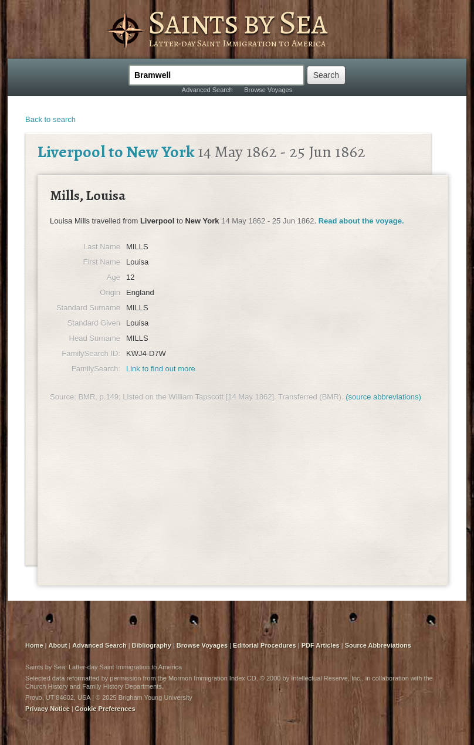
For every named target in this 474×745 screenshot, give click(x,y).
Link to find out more (160, 368)
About (58, 645)
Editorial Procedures (264, 645)
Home (34, 645)
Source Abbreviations (378, 645)
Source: (63, 396)
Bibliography (151, 645)
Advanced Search (207, 89)
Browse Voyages (268, 89)
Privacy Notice (47, 708)
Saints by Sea (237, 22)
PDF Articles (321, 645)
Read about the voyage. (361, 220)
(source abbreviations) (383, 396)
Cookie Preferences (105, 708)
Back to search (50, 119)
